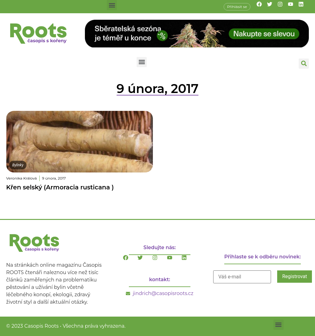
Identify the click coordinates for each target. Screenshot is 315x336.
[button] (112, 5)
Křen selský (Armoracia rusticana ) (60, 187)
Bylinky (17, 165)
